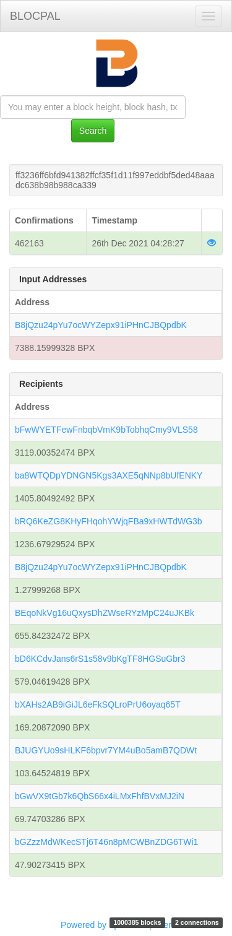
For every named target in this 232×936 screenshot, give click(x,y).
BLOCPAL (35, 16)
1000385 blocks (137, 922)
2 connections (197, 922)
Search (92, 131)
